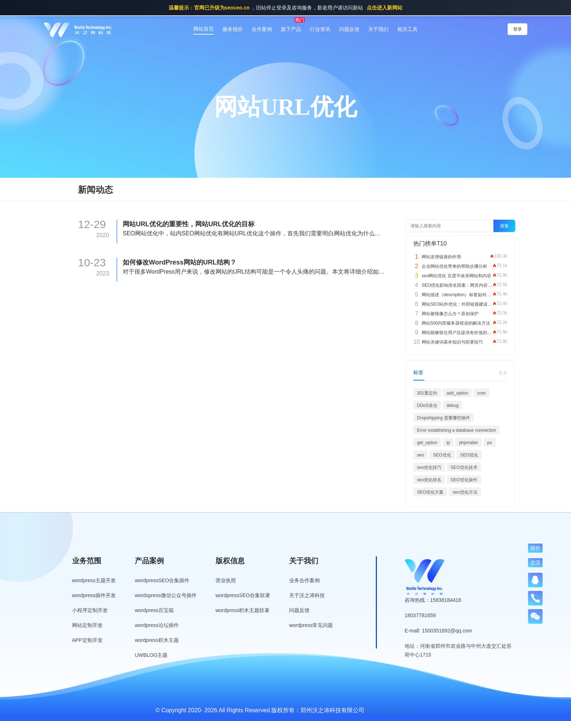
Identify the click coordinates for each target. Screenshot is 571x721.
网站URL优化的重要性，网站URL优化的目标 (189, 224)
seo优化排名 (429, 479)
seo (420, 455)
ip (448, 442)
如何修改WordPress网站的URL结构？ (179, 262)
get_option (427, 442)
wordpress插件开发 (94, 595)
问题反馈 (349, 29)
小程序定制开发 (90, 610)
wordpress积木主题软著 (243, 610)
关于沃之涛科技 (307, 595)
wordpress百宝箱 (154, 610)
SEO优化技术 (463, 467)
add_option (457, 393)
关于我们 (378, 29)
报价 (535, 547)
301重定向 (427, 393)
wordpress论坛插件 (157, 625)
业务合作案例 (304, 580)
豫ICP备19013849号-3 (390, 710)
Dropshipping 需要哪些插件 (443, 417)
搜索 (504, 225)
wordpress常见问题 (311, 625)
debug (452, 405)
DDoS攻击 (427, 405)
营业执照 (226, 580)
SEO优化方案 (430, 492)
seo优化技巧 (429, 467)
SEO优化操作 (463, 479)
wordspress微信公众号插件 (166, 595)
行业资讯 (320, 29)
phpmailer (468, 442)
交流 (535, 562)
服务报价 (233, 29)
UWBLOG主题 (151, 655)
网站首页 (203, 29)
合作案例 (262, 29)
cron (481, 393)
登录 (517, 29)
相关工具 (407, 29)
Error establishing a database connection (456, 430)
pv (489, 442)
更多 (503, 372)
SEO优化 (442, 455)
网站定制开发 (87, 625)
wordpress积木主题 (157, 640)
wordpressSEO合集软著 (243, 595)
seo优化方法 (465, 492)
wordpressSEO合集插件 (162, 580)
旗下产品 (291, 29)
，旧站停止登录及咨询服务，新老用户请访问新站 (285, 8)
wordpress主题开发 (94, 580)
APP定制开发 (87, 640)
